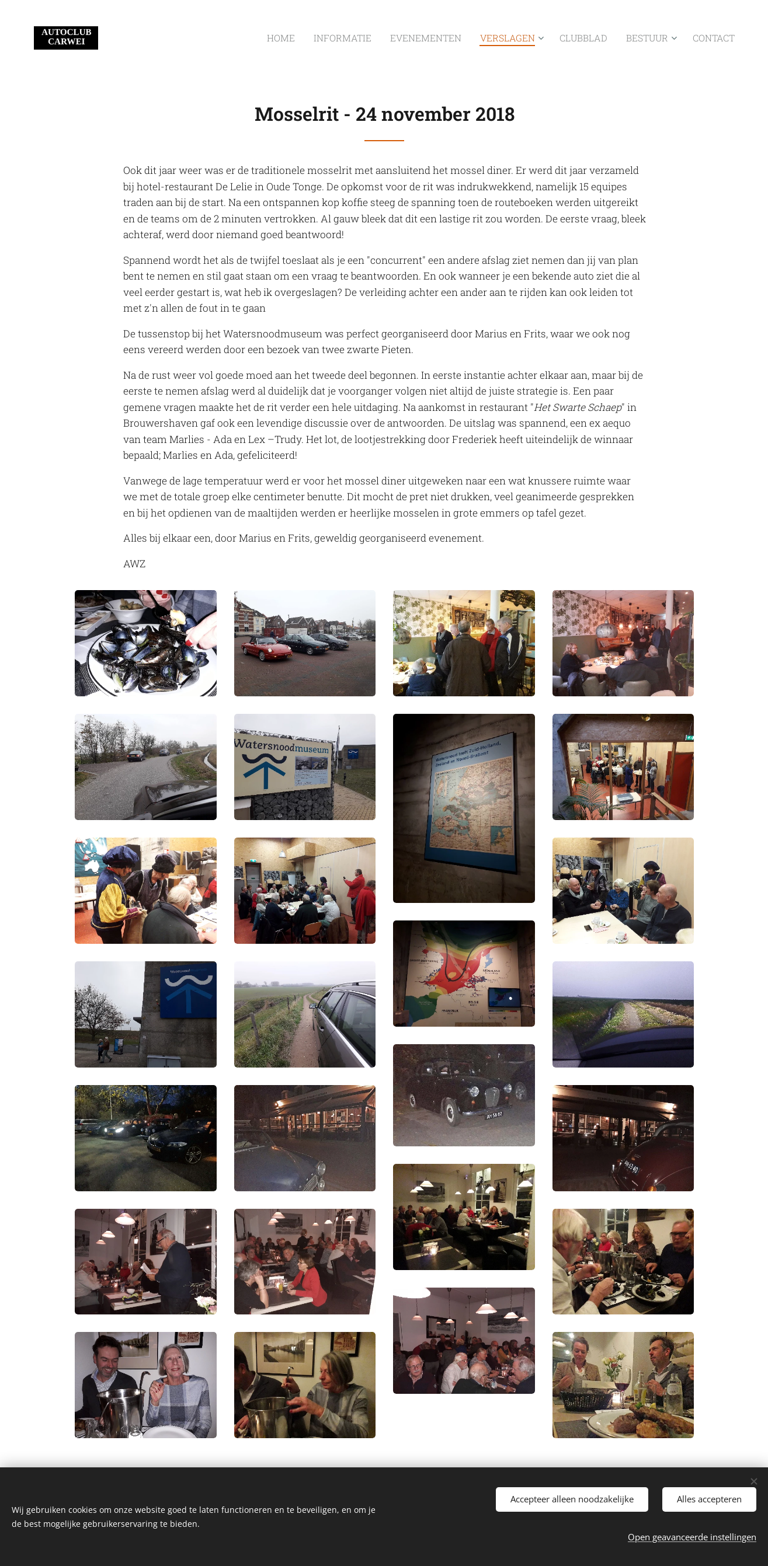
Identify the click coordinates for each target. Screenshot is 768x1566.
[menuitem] (321, 38)
